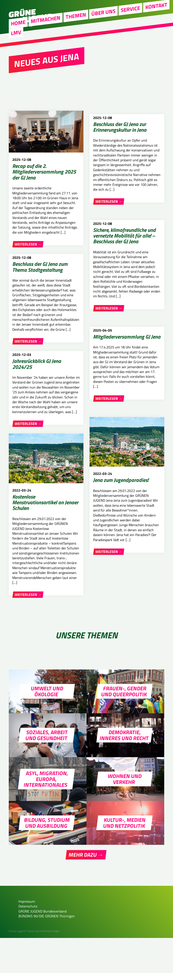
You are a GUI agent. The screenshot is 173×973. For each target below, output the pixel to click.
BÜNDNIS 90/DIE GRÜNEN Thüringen (46, 951)
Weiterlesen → (28, 244)
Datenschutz (27, 941)
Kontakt (156, 15)
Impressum (26, 936)
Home (18, 32)
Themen (76, 25)
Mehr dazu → (86, 890)
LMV (16, 42)
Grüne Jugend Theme (22, 966)
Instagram (153, 6)
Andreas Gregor (50, 966)
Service (130, 19)
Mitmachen (45, 29)
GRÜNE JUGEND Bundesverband (42, 946)
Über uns (103, 22)
